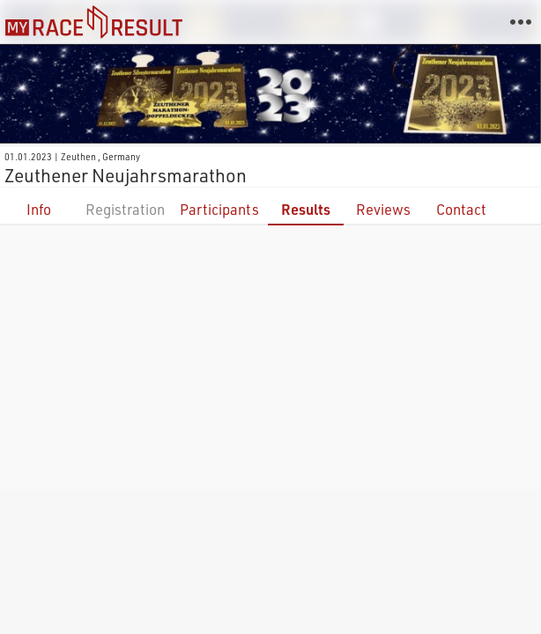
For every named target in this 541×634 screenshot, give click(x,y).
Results (305, 209)
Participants (219, 209)
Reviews (383, 209)
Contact (461, 209)
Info (38, 209)
